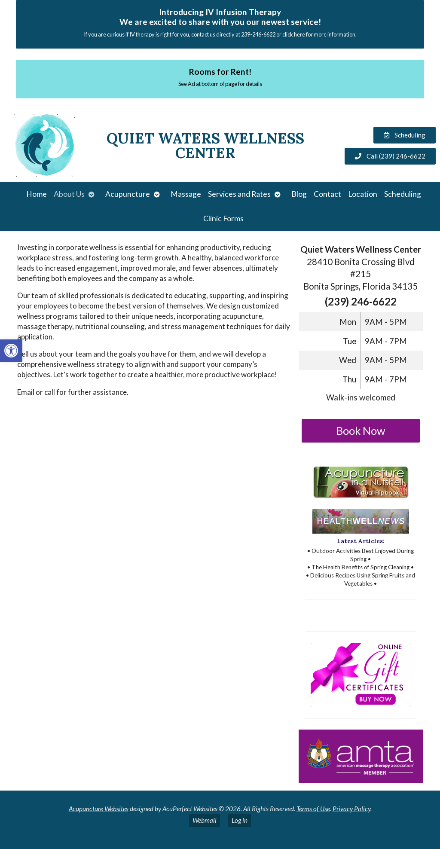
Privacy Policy (351, 808)
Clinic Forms (223, 218)
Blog (299, 194)
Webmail (204, 820)
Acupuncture (127, 194)
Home (36, 194)
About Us (69, 194)
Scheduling (402, 194)
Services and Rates (239, 194)
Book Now (360, 430)
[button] (11, 350)
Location (362, 194)
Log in (240, 820)
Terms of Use (313, 808)
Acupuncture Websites (98, 808)
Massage (186, 194)
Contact (327, 194)
